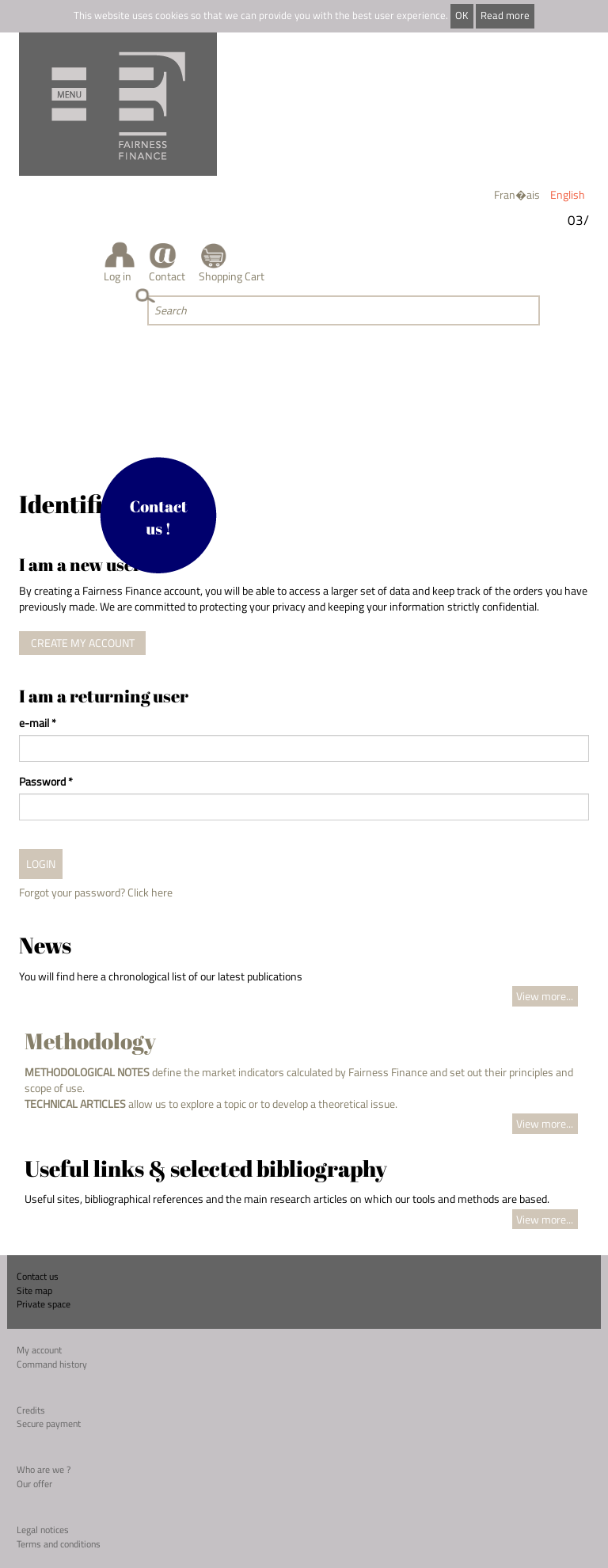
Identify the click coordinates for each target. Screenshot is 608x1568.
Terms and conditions (59, 1543)
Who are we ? (43, 1469)
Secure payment (49, 1423)
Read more (505, 15)
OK (461, 15)
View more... (544, 996)
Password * (46, 782)
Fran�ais (517, 194)
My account (39, 1349)
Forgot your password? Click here (96, 892)
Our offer (34, 1483)
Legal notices (43, 1529)
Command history (52, 1364)
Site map (34, 1290)
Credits (31, 1410)
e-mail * (37, 723)
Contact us (38, 1276)
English (567, 194)
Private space (43, 1303)
